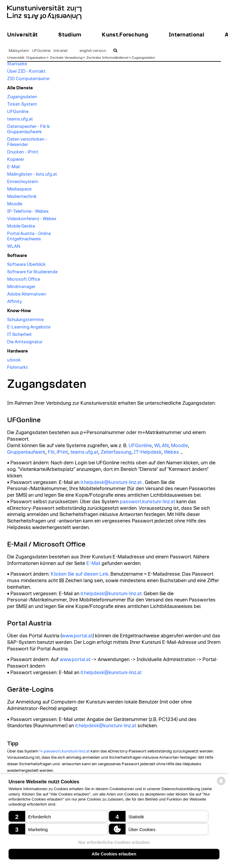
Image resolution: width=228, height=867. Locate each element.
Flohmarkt (17, 367)
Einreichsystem (22, 182)
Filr (51, 452)
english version (93, 51)
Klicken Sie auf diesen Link (79, 574)
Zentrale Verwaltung (66, 57)
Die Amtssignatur (24, 342)
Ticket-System (22, 104)
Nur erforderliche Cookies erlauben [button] (114, 842)
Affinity (14, 301)
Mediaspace (19, 189)
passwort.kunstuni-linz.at (147, 501)
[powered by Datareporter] (221, 784)
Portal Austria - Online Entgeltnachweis (29, 236)
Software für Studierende (32, 272)
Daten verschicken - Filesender (27, 142)
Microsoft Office (23, 279)
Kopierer (15, 159)
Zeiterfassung (116, 452)
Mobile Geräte (21, 226)
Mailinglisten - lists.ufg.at (32, 174)
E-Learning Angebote (28, 327)
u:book (14, 360)
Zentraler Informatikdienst (107, 57)
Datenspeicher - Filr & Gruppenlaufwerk (28, 129)
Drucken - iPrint (22, 152)
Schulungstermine (25, 319)
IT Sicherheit (19, 334)
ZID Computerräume (28, 79)
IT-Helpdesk (148, 452)
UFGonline (41, 51)
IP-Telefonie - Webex (28, 211)
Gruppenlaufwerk (26, 452)
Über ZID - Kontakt (26, 71)
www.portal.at (77, 635)
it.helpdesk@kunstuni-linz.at (111, 482)
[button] (58, 816)
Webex (171, 452)
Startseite (17, 64)
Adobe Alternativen (26, 294)
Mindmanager (21, 287)
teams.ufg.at (20, 119)
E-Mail (13, 167)
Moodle (14, 204)
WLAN (13, 246)
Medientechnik (22, 196)
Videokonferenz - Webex (31, 219)
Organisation (36, 57)
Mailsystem (19, 51)
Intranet (60, 51)
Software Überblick (26, 264)
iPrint (62, 452)
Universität (15, 57)
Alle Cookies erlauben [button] (114, 854)
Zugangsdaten (143, 57)
